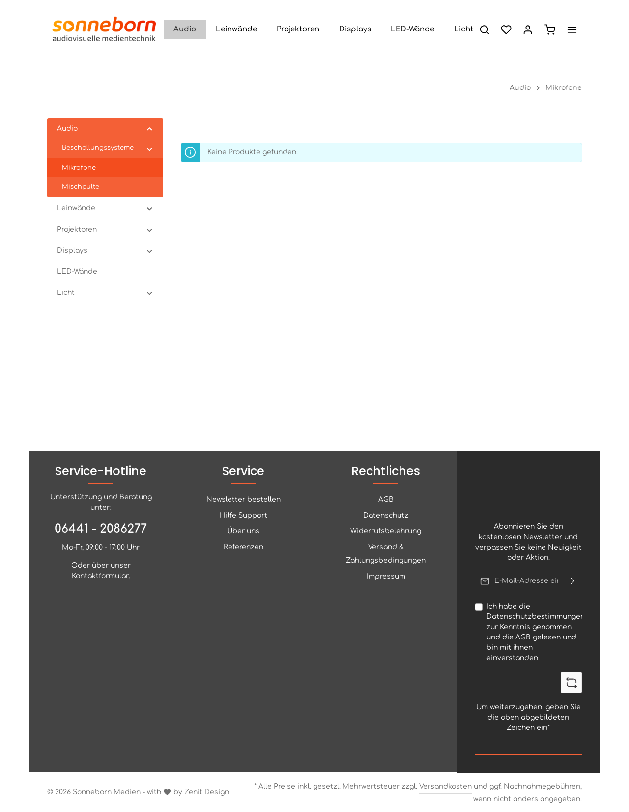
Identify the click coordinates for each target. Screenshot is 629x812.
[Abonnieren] (572, 581)
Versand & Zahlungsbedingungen (386, 553)
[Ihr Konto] (528, 29)
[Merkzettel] (506, 29)
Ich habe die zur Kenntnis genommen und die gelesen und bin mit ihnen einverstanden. (535, 632)
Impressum (386, 576)
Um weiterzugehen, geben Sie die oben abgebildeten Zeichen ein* (528, 717)
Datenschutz (385, 515)
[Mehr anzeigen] (572, 29)
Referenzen (243, 547)
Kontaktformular (100, 576)
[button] (150, 129)
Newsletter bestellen (243, 499)
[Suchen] (484, 29)
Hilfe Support (243, 515)
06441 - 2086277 (101, 529)
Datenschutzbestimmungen (535, 616)
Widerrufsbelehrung (385, 531)
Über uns (243, 531)
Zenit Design (206, 792)
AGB (523, 637)
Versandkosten (445, 786)
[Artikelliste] (550, 29)
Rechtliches (385, 471)
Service (243, 471)
